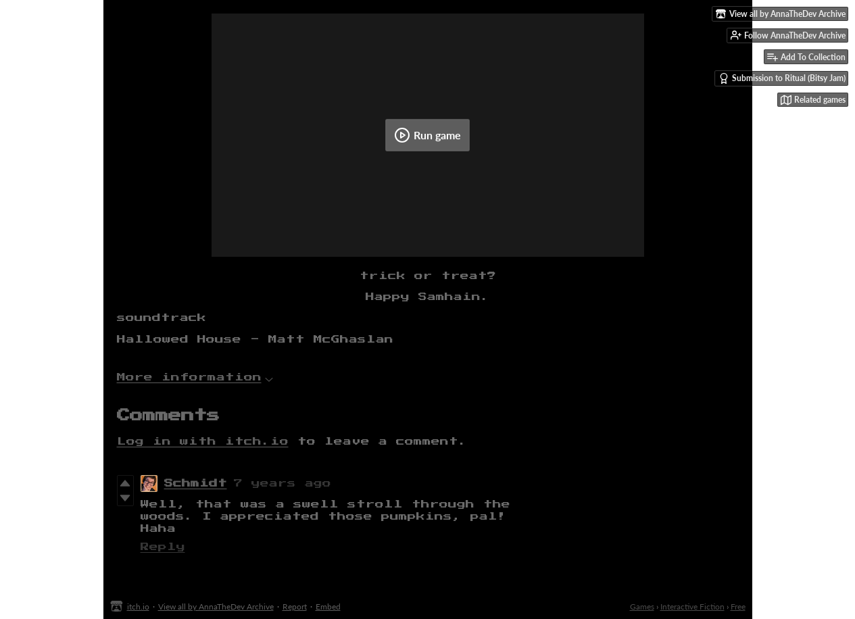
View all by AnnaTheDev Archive (216, 606)
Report (295, 606)
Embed (328, 606)
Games (642, 606)
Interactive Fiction (692, 606)
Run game (427, 135)
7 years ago (282, 483)
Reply (163, 547)
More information (195, 377)
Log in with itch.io (203, 441)
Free (738, 606)
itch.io (138, 606)
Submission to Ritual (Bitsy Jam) (782, 78)
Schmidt (195, 483)
